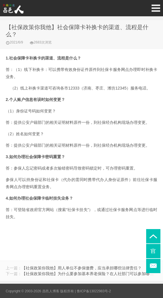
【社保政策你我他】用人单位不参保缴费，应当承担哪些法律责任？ (82, 268)
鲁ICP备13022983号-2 (94, 291)
